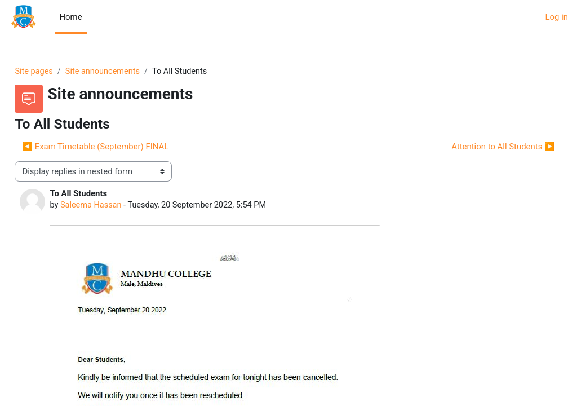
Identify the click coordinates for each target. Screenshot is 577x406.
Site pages (59, 72)
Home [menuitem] (70, 17)
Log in (556, 17)
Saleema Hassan (117, 206)
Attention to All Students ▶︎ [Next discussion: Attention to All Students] (478, 147)
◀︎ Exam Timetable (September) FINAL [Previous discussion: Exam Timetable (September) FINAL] (120, 147)
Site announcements (130, 72)
